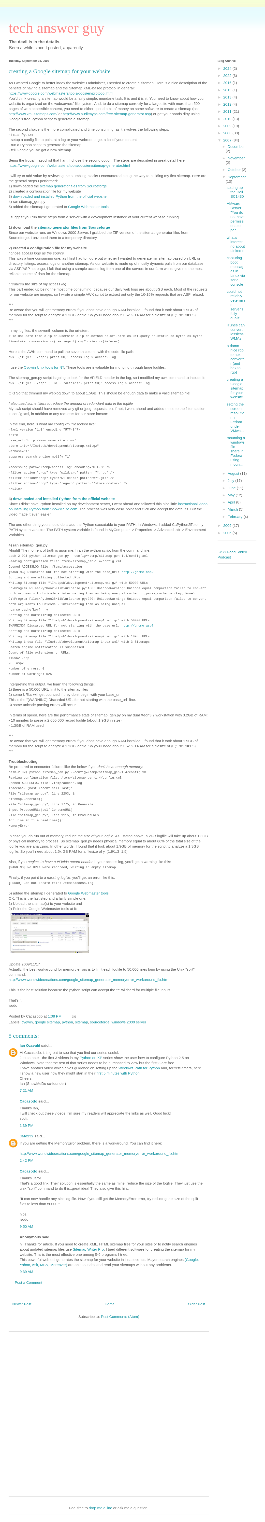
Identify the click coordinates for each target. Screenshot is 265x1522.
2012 (228, 104)
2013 (228, 97)
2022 (228, 75)
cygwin (27, 1022)
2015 (228, 90)
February (235, 517)
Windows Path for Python (139, 1068)
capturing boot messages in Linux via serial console (236, 271)
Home (110, 1304)
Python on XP (91, 1058)
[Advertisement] (108, 1374)
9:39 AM (26, 1272)
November (236, 158)
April (232, 502)
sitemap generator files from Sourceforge (73, 186)
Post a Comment (28, 1282)
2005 (228, 533)
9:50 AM (26, 1226)
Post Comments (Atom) (120, 1316)
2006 (228, 525)
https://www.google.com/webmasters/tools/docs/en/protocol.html (61, 93)
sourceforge (99, 1022)
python (67, 1022)
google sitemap (47, 1022)
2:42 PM (26, 1160)
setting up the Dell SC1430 (235, 191)
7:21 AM (26, 1090)
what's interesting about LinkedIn (236, 244)
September (237, 177)
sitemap (81, 1022)
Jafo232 (26, 1136)
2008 (228, 133)
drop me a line (100, 1508)
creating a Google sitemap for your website (235, 388)
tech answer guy (56, 28)
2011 (228, 111)
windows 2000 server (129, 1022)
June (232, 488)
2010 (228, 119)
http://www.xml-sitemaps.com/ (33, 114)
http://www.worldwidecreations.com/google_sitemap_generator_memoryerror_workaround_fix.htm (88, 979)
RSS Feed (227, 552)
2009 (228, 126)
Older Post (196, 1304)
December (236, 146)
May (232, 495)
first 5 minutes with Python (118, 1073)
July (231, 480)
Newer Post (21, 1304)
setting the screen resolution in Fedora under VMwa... (236, 417)
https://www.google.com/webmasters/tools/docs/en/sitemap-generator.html (69, 165)
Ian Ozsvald (30, 1045)
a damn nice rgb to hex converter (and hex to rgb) (236, 359)
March (233, 509)
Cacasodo (28, 1101)
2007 (228, 140)
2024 (228, 68)
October (235, 170)
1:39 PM (26, 1125)
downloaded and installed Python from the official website (60, 196)
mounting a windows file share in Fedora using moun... (236, 451)
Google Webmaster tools (88, 207)
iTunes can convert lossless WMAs (236, 331)
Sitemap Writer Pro (88, 1249)
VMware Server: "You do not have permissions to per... (236, 216)
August (234, 473)
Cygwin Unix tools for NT (44, 367)
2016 (228, 83)
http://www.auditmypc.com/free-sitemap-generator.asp (107, 114)
